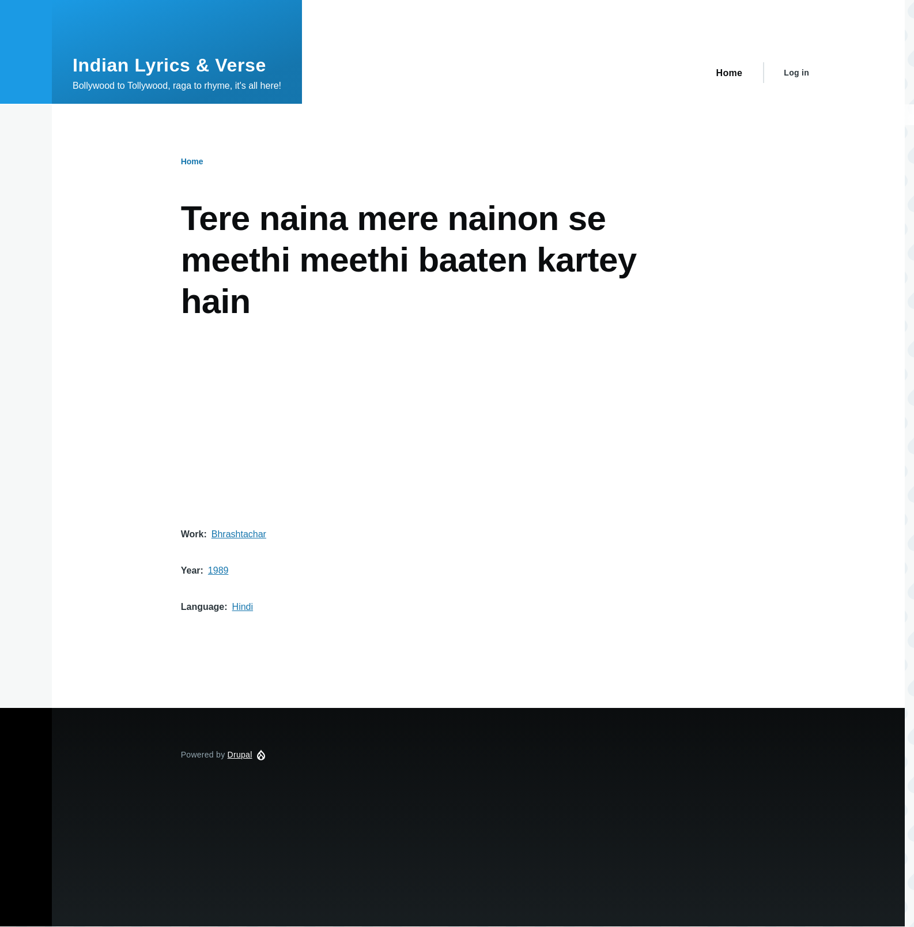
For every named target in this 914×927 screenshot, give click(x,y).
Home (192, 161)
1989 (218, 570)
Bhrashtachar (238, 534)
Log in (796, 72)
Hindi (242, 607)
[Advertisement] (441, 440)
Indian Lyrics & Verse (169, 65)
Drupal (240, 754)
